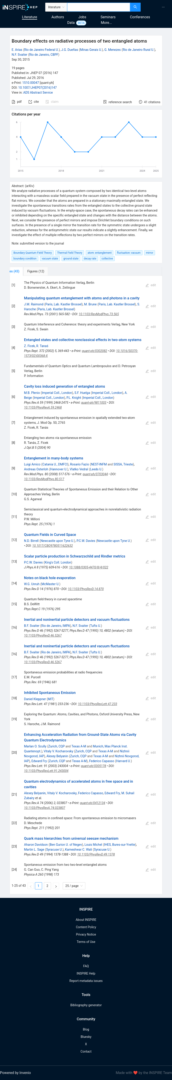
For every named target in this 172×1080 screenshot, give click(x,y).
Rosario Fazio (79, 464)
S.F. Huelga (82, 393)
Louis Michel (93, 844)
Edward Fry (39, 761)
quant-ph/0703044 (95, 474)
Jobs (82, 17)
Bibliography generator (86, 1005)
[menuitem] (163, 7)
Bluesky (86, 1037)
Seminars (108, 17)
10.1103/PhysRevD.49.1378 (96, 854)
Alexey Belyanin (57, 756)
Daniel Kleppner (35, 699)
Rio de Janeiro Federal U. (41, 49)
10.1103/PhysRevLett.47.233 (97, 704)
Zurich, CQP (56, 746)
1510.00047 (30, 82)
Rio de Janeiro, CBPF (43, 54)
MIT (50, 699)
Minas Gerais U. (91, 49)
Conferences (140, 17)
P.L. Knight (74, 397)
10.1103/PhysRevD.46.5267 (43, 635)
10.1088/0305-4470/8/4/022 (88, 567)
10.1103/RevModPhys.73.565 (99, 314)
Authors (58, 17)
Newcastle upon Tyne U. (57, 541)
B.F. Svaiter (31, 625)
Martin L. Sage (34, 849)
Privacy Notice (86, 934)
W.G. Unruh (31, 584)
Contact (86, 1051)
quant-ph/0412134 (92, 803)
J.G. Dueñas (69, 49)
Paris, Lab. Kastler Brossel (63, 304)
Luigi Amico (32, 464)
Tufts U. (95, 625)
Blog (86, 1029)
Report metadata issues (86, 981)
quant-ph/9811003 (93, 402)
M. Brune (90, 304)
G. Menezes (112, 49)
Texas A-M (78, 746)
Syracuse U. (54, 849)
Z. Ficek (29, 346)
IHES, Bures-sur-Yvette (119, 844)
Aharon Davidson (36, 844)
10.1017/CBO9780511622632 (52, 545)
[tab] (24, 271)
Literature (29, 17)
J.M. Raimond (33, 304)
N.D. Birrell (31, 541)
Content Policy (86, 927)
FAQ (86, 966)
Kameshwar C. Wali (78, 849)
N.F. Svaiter (19, 54)
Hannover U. (58, 469)
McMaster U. (50, 584)
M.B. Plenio (32, 393)
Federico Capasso (101, 761)
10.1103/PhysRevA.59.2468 (43, 407)
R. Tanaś (42, 346)
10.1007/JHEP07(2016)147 (37, 87)
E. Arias (17, 49)
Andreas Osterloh (36, 469)
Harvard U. (123, 761)
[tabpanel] (86, 585)
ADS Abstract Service (38, 92)
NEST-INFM (99, 464)
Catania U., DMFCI (54, 464)
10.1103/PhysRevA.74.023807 (44, 808)
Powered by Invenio (15, 1073)
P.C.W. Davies (86, 541)
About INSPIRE (86, 920)
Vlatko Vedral (79, 469)
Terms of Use (86, 942)
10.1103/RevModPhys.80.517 (44, 479)
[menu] (156, 7)
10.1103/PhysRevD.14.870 (86, 589)
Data (71, 23)
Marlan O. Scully (35, 746)
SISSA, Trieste (123, 464)
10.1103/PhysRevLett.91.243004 (46, 771)
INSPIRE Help (86, 973)
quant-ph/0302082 (94, 351)
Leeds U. (96, 469)
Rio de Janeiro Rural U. (138, 49)
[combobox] (98, 7)
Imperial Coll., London (57, 393)
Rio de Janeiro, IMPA (55, 625)
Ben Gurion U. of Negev (66, 844)
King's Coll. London (58, 562)
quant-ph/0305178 (93, 766)
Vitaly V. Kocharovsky (58, 751)
